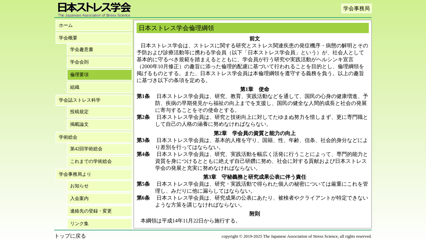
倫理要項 (79, 74)
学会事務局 (356, 8)
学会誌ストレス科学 (80, 100)
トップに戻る (70, 236)
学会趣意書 (81, 49)
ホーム (66, 25)
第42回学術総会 (86, 148)
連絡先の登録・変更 (91, 211)
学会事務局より (75, 174)
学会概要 (68, 37)
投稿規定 (79, 111)
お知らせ (79, 185)
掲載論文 (79, 124)
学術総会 (68, 137)
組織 (74, 87)
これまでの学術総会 (91, 161)
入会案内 (79, 198)
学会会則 (79, 62)
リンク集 (79, 223)
